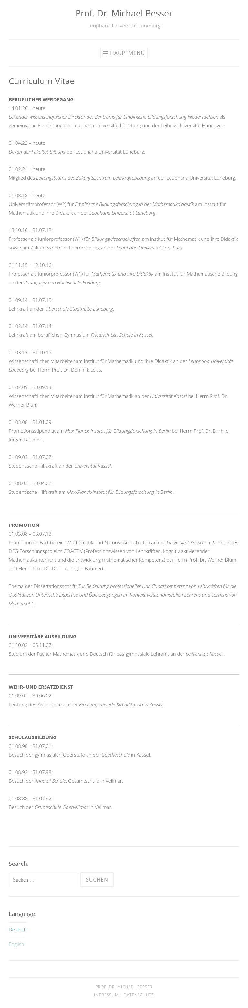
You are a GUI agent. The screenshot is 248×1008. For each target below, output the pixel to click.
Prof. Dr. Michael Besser (124, 13)
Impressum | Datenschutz (124, 995)
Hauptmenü (127, 53)
